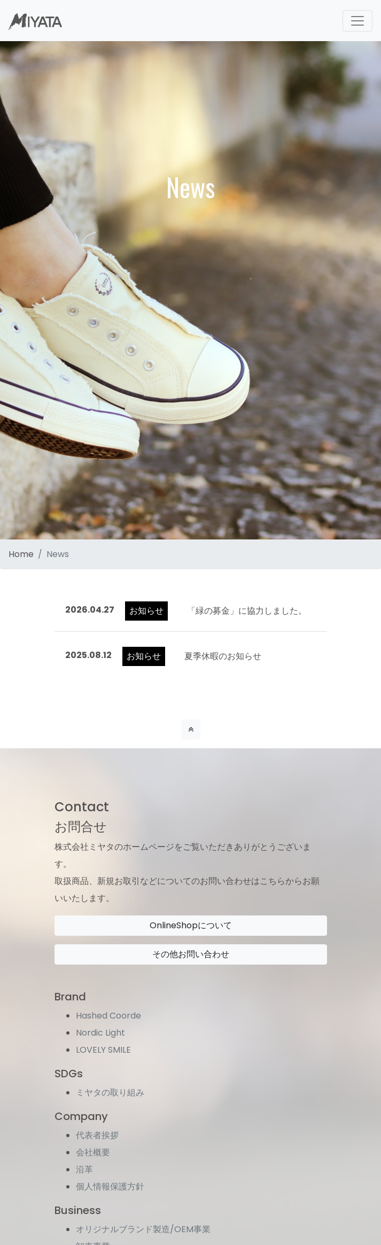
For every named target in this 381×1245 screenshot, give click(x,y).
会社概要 (93, 1152)
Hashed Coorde (108, 1015)
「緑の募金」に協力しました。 (247, 611)
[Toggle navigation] (357, 21)
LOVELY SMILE (103, 1050)
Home (21, 554)
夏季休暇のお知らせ (222, 656)
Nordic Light (100, 1033)
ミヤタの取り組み (110, 1092)
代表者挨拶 (97, 1135)
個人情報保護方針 (110, 1186)
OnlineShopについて (191, 925)
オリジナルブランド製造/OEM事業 (143, 1229)
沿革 (84, 1169)
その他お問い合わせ (190, 954)
